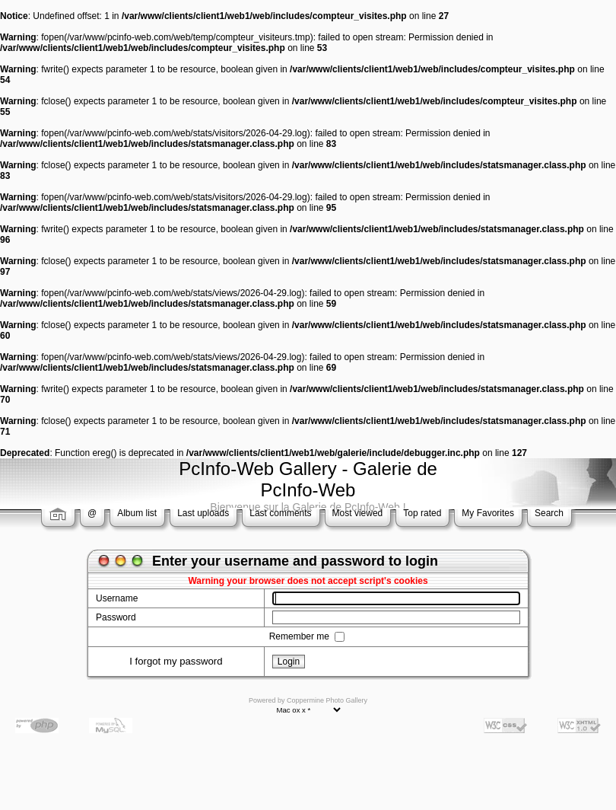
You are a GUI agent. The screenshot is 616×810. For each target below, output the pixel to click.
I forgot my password (175, 661)
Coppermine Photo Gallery (327, 700)
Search (549, 513)
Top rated (422, 513)
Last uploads (203, 513)
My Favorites (488, 513)
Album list (137, 513)
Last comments (280, 513)
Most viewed (357, 513)
